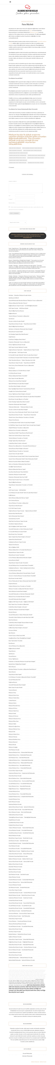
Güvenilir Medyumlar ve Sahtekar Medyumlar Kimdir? (21, 594)
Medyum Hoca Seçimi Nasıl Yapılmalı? (17, 381)
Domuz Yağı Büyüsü (13, 659)
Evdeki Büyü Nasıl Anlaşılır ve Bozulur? (18, 607)
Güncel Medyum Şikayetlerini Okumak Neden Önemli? (22, 573)
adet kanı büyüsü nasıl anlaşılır (35, 987)
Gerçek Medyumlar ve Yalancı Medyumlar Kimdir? (20, 614)
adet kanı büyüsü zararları (17, 987)
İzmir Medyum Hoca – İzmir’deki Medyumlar (19, 757)
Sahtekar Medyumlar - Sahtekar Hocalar (38, 1061)
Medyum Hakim (12, 723)
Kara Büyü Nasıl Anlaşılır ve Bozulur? (17, 386)
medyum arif (25, 983)
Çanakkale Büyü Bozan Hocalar (16, 822)
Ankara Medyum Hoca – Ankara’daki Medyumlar (20, 768)
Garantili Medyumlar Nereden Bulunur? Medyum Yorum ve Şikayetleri (28, 253)
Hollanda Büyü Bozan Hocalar (16, 814)
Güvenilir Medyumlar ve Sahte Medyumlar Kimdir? (21, 529)
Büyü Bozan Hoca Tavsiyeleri (16, 534)
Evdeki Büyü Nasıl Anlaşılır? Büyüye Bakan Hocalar (21, 622)
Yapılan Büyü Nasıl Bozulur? (15, 539)
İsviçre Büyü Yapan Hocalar (15, 890)
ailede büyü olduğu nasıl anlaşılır (31, 971)
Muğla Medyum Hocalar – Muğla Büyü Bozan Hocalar (21, 851)
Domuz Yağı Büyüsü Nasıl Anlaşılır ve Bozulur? (20, 394)
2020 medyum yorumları (19, 978)
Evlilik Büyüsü (12, 495)
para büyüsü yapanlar (15, 148)
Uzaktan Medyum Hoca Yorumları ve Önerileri (20, 586)
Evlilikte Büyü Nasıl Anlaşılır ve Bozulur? (18, 627)
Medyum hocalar (34, 32)
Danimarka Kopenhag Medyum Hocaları (18, 856)
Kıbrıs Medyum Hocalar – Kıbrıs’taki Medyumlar (20, 812)
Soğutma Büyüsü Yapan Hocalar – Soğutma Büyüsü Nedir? (23, 510)
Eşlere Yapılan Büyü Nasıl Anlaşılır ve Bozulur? (20, 536)
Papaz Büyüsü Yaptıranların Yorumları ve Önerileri (21, 485)
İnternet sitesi (12, 203)
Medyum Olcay (12, 692)
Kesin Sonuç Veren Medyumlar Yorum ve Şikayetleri (21, 365)
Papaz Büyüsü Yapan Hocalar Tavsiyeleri (18, 562)
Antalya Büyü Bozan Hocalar (15, 900)
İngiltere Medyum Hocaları (15, 936)
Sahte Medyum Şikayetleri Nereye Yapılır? (19, 498)
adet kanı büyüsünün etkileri (36, 985)
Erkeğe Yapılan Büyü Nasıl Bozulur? (17, 440)
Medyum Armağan (13, 747)
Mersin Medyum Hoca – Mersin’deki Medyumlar (20, 778)
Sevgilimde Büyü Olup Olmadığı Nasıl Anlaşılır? (20, 638)
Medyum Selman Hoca (14, 734)
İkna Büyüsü (12, 643)
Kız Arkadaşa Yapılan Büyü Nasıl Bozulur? (18, 334)
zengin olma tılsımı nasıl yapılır (35, 157)
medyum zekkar (33, 983)
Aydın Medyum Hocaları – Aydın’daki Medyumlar (20, 910)
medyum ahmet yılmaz (32, 976)
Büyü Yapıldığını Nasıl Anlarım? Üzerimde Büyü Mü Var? (22, 388)
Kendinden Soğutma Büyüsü (16, 523)
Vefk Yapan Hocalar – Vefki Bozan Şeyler (18, 308)
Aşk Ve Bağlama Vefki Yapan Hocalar (17, 526)
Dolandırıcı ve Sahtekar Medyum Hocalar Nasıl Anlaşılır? (22, 661)
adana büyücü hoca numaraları (31, 975)
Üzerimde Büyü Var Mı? (14, 518)
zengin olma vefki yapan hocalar (17, 162)
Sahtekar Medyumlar (27, 21)
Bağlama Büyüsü (13, 313)
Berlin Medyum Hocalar (14, 801)
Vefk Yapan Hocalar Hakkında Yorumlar (18, 347)
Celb (10, 487)
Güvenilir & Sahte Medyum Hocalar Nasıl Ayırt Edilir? (21, 617)
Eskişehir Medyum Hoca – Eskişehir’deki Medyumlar (21, 796)
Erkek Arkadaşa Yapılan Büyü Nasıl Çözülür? (19, 401)
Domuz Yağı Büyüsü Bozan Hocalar (17, 344)
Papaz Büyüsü (12, 651)
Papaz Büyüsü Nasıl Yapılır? (15, 674)
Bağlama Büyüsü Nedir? (14, 648)
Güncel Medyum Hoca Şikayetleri (17, 646)
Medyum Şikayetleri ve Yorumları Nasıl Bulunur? (20, 549)
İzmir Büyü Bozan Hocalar (15, 871)
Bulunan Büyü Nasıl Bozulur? (15, 513)
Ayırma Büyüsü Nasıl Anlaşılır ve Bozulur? (18, 448)
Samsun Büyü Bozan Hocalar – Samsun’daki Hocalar (21, 861)
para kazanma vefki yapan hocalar (32, 150)
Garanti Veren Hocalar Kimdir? (16, 453)
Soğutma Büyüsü (13, 682)
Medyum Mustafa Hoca (14, 705)
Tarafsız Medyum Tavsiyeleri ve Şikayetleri (19, 316)
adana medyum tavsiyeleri (29, 974)
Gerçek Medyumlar (27, 1053)
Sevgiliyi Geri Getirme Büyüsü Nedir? (18, 391)
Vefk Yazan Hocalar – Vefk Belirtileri (17, 490)
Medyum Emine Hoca (14, 695)
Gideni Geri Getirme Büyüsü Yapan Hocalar (19, 435)
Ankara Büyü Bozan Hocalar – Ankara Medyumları (20, 853)
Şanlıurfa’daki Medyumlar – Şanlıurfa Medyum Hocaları (22, 960)
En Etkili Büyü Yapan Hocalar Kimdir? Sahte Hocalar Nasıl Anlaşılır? (24, 425)
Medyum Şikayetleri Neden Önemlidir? (18, 375)
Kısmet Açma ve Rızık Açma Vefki (17, 635)
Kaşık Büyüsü (15, 248)
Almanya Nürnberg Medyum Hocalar (17, 923)
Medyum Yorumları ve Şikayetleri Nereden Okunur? (21, 588)
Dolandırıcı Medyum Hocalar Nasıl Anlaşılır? (19, 609)
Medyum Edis (12, 731)
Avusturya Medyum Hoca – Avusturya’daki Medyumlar (22, 781)
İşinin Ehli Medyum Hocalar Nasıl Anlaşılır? (19, 383)
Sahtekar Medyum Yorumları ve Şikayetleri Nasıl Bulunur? (22, 669)
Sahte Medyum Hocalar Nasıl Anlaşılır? (18, 591)
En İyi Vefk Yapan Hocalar (15, 508)
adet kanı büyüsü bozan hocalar (19, 988)
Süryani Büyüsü (12, 656)
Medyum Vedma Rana (14, 697)
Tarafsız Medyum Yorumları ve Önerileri (18, 438)
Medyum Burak (12, 744)
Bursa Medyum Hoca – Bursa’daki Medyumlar (19, 765)
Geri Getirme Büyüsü (14, 500)
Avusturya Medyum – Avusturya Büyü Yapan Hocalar (21, 913)
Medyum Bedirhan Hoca (14, 739)
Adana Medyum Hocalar (14, 877)
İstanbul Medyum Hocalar (15, 952)
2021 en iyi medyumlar (23, 976)
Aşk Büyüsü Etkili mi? (14, 298)
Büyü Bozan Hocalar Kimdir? (15, 578)
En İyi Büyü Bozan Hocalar (15, 373)
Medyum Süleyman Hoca (15, 718)
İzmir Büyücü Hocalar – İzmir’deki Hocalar (18, 840)
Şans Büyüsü (12, 633)
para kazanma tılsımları (15, 150)
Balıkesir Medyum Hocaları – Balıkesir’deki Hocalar (21, 859)
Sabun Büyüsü (12, 672)
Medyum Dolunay (13, 736)
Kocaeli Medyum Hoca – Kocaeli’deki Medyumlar (20, 783)
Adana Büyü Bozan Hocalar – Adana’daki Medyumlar (21, 944)
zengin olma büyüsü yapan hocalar (18, 152)
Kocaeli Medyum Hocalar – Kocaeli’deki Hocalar (20, 905)
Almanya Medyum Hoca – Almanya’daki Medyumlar (21, 752)
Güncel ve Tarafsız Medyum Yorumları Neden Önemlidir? (22, 575)
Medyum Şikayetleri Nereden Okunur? (18, 303)
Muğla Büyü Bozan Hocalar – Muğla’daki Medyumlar (21, 942)
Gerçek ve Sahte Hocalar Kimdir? (17, 321)
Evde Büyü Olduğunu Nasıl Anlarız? (17, 339)
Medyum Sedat (12, 713)
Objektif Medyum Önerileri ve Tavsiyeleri (19, 451)
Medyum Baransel (13, 742)
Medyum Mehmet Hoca (14, 729)
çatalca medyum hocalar (13, 970)
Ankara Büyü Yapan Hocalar (15, 918)
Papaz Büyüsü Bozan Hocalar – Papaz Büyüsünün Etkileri (22, 323)
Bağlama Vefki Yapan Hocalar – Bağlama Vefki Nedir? (21, 601)
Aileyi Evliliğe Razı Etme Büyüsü (16, 311)
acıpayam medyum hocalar (20, 979)
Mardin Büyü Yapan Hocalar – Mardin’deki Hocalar (20, 838)
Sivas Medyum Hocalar (14, 846)
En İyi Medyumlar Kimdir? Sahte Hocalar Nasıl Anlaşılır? (22, 422)
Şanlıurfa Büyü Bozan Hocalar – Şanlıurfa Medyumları (21, 807)
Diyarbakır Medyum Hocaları (15, 866)
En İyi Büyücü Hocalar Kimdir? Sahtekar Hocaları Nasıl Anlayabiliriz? (28, 282)
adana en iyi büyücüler (20, 975)
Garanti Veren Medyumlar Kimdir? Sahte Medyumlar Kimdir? (23, 459)
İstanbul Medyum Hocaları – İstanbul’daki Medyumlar (21, 879)
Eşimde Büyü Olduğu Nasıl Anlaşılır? (21, 260)
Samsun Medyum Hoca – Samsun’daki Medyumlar (20, 882)
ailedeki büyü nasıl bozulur (19, 971)
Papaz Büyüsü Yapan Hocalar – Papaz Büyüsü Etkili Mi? (22, 362)
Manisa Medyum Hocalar (15, 835)
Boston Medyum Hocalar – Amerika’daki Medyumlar (21, 949)
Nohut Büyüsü (12, 666)
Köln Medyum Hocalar (14, 749)
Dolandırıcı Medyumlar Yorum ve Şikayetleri (19, 342)
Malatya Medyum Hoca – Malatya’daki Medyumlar (20, 762)
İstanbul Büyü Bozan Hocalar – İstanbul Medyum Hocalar (22, 892)
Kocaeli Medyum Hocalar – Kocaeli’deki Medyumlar (21, 926)
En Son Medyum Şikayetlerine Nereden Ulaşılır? (20, 557)
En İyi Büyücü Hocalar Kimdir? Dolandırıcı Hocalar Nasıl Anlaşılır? (24, 357)
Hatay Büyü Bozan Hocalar (15, 775)
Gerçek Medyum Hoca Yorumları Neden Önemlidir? (21, 565)
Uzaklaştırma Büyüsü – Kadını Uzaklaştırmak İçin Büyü (22, 568)
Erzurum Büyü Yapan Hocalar (16, 770)
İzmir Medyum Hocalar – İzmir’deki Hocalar (19, 874)
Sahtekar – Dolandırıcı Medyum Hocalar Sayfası (24, 265)
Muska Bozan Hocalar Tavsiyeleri (16, 555)
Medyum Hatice (12, 703)
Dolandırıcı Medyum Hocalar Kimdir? (17, 474)
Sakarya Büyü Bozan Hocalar (15, 929)
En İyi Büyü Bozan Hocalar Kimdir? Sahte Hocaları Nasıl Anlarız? (24, 456)
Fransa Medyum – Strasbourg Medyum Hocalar (20, 921)
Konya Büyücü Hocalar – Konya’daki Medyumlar (20, 848)
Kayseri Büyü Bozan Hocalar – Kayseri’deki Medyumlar (22, 903)
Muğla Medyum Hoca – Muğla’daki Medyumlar (20, 788)
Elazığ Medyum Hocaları (14, 820)
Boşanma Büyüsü (13, 583)
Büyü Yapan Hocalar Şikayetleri (16, 378)
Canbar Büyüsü (12, 700)
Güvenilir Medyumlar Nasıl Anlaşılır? (17, 599)
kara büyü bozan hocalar (20, 985)
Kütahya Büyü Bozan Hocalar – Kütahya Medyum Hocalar (22, 947)
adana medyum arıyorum (39, 974)
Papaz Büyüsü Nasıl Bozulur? (15, 505)
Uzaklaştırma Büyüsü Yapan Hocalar (17, 542)
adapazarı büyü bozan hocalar (17, 974)
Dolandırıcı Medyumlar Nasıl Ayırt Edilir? (18, 477)
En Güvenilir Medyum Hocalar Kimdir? (18, 531)
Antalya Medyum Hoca (14, 791)
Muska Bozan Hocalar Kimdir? (16, 331)
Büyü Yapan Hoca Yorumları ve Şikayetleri (19, 604)
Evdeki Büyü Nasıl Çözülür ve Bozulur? (18, 443)
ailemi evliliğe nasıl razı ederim (20, 980)
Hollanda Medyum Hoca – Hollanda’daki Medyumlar (21, 760)
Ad (9, 195)
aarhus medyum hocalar (30, 979)
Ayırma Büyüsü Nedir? (14, 560)
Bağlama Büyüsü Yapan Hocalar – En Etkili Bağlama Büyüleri (23, 305)
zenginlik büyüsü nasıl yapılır (35, 162)
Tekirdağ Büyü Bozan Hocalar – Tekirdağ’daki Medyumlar (22, 817)
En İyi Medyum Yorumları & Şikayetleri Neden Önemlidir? (22, 677)
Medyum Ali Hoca (13, 708)
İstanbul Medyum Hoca (14, 799)
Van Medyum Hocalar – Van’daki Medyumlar (19, 887)
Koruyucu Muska (13, 630)
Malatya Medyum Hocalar (15, 869)
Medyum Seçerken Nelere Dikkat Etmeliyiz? (19, 461)
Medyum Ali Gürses (13, 716)
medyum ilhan (40, 976)
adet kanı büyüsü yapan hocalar (19, 972)
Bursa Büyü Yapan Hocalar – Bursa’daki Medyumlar (21, 809)
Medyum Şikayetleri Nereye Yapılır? (17, 469)
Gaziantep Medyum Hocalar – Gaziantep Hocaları (20, 897)
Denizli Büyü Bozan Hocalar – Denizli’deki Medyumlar (21, 833)
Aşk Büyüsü (11, 653)
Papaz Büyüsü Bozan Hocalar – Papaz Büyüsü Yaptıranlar (22, 414)
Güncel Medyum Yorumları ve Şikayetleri (18, 503)
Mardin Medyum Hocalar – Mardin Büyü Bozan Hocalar (22, 895)
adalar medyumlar (15, 976)
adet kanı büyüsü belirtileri (28, 990)
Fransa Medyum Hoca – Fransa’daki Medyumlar (20, 794)
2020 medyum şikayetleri (29, 978)
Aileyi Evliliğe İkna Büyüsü (15, 482)
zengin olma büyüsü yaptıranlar (17, 155)
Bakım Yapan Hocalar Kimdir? (16, 687)
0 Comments (11, 167)
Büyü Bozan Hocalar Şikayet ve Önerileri (18, 399)
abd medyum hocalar (38, 978)
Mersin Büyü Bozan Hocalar (15, 955)
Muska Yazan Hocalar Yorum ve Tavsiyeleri (19, 479)
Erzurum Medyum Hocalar (15, 884)
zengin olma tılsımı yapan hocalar (18, 160)
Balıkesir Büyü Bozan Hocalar (16, 864)
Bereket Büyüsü (13, 612)
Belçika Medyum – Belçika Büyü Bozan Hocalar (20, 934)
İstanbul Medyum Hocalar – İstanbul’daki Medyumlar (21, 843)
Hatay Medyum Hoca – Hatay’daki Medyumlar (20, 786)
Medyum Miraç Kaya (13, 721)
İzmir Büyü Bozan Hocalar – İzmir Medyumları (19, 916)
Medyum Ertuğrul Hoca (14, 726)
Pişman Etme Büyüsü (14, 420)
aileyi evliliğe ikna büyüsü (34, 970)
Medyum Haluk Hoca (14, 710)
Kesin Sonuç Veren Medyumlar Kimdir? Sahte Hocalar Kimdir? (23, 412)
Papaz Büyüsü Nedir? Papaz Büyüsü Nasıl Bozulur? (21, 433)
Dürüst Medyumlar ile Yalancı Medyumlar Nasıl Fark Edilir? (22, 581)
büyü (30, 30)
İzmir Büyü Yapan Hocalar (15, 931)
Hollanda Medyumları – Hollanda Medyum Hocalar (21, 957)
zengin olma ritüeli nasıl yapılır (17, 157)
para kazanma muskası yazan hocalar (32, 148)
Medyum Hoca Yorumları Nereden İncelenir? (19, 596)
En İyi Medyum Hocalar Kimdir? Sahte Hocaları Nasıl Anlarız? (23, 492)
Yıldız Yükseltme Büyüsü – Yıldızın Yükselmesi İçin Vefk (22, 360)
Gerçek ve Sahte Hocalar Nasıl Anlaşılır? (18, 409)
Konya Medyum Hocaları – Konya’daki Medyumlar (20, 830)
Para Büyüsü (12, 368)
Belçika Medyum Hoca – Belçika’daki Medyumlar (20, 755)
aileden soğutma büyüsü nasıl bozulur (30, 982)
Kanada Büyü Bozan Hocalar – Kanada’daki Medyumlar (22, 908)
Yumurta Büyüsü (13, 690)
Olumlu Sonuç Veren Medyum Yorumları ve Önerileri (21, 417)
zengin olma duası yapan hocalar (36, 155)
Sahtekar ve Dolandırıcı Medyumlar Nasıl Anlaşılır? (21, 329)
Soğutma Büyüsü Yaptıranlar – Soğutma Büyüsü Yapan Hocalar (24, 349)
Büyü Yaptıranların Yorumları (15, 640)
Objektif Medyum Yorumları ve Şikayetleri (19, 427)
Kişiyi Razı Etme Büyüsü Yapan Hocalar (18, 521)
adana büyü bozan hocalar (24, 970)
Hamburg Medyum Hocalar (15, 804)
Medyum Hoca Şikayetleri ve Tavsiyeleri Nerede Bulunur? (22, 446)
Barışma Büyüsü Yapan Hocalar (16, 552)
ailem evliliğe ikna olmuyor (34, 980)
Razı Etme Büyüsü (13, 620)
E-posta (11, 199)
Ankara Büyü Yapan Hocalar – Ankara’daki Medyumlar (21, 939)
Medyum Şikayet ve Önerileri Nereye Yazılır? (19, 370)
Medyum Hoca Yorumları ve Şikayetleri (18, 430)
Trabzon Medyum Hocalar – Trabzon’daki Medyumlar (21, 827)
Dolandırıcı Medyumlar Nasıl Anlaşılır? (18, 404)
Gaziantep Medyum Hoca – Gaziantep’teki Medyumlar (22, 773)
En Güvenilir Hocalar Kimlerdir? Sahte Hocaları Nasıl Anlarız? (23, 355)
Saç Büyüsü (11, 318)
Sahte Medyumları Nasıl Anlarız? (16, 516)
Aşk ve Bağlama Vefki (14, 547)
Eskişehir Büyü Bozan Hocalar (16, 825)
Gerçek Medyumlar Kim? (15, 679)
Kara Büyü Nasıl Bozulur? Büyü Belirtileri (18, 472)
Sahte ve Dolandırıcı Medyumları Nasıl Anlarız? (20, 464)
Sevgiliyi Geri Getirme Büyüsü (16, 625)
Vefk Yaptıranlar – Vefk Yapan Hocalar (18, 352)
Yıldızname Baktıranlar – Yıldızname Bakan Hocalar (21, 407)
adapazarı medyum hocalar (31, 972)
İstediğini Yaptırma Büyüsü (15, 466)
